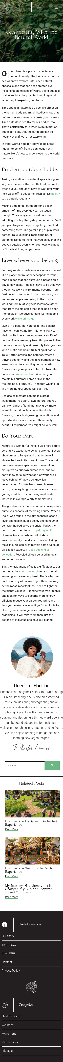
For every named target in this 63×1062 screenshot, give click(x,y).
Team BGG (9, 945)
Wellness (8, 1025)
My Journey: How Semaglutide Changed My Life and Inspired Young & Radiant (28, 889)
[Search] (52, 765)
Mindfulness (10, 1042)
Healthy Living (11, 1016)
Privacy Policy (11, 970)
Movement (9, 1033)
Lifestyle (7, 1050)
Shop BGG (8, 953)
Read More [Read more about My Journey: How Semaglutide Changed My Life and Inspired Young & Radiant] (11, 897)
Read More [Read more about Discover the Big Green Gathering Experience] (11, 829)
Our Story (8, 936)
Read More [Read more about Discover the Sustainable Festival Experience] (11, 876)
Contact (7, 962)
